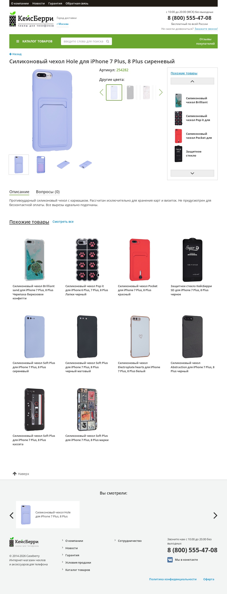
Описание (19, 191)
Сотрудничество (130, 541)
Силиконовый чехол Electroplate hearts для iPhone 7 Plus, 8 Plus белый (139, 367)
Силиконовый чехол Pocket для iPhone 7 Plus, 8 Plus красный (137, 290)
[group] (114, 92)
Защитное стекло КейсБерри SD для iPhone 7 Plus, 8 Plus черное (191, 290)
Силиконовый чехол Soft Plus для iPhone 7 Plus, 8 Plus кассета (34, 440)
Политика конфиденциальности (173, 579)
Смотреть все (63, 221)
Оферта (208, 579)
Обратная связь (77, 3)
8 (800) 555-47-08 (189, 17)
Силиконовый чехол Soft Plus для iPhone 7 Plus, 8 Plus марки (87, 438)
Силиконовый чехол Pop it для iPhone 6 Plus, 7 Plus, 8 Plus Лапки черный (86, 290)
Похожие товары (29, 222)
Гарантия (55, 3)
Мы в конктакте (182, 559)
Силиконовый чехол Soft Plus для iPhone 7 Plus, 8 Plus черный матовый (86, 367)
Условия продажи (78, 562)
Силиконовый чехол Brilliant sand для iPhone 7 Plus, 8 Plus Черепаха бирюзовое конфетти (34, 292)
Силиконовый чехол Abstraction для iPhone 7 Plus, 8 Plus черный (192, 367)
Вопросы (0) (48, 191)
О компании (20, 3)
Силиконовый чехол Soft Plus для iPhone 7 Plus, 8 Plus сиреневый (34, 367)
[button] (101, 92)
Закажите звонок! (206, 29)
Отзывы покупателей (205, 41)
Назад (15, 54)
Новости (38, 3)
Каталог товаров (34, 41)
